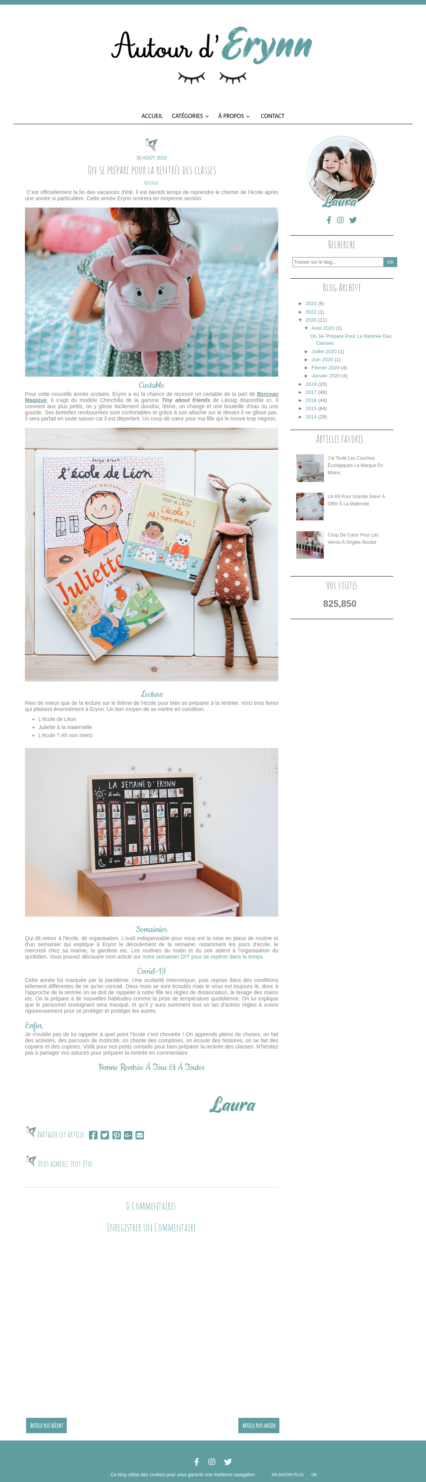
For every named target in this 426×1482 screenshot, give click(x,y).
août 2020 (323, 328)
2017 (311, 392)
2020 (311, 320)
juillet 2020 (324, 351)
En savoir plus (288, 1474)
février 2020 (326, 367)
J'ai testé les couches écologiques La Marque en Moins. (355, 465)
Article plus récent (46, 1425)
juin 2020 (322, 359)
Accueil (152, 116)
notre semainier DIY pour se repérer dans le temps (202, 957)
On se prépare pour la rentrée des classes (152, 170)
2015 (311, 408)
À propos (234, 116)
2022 (311, 312)
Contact (272, 116)
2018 (311, 384)
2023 (311, 303)
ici (268, 400)
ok (314, 1474)
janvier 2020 (326, 376)
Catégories (190, 116)
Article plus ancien (259, 1425)
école (151, 183)
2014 (311, 417)
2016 (311, 400)
